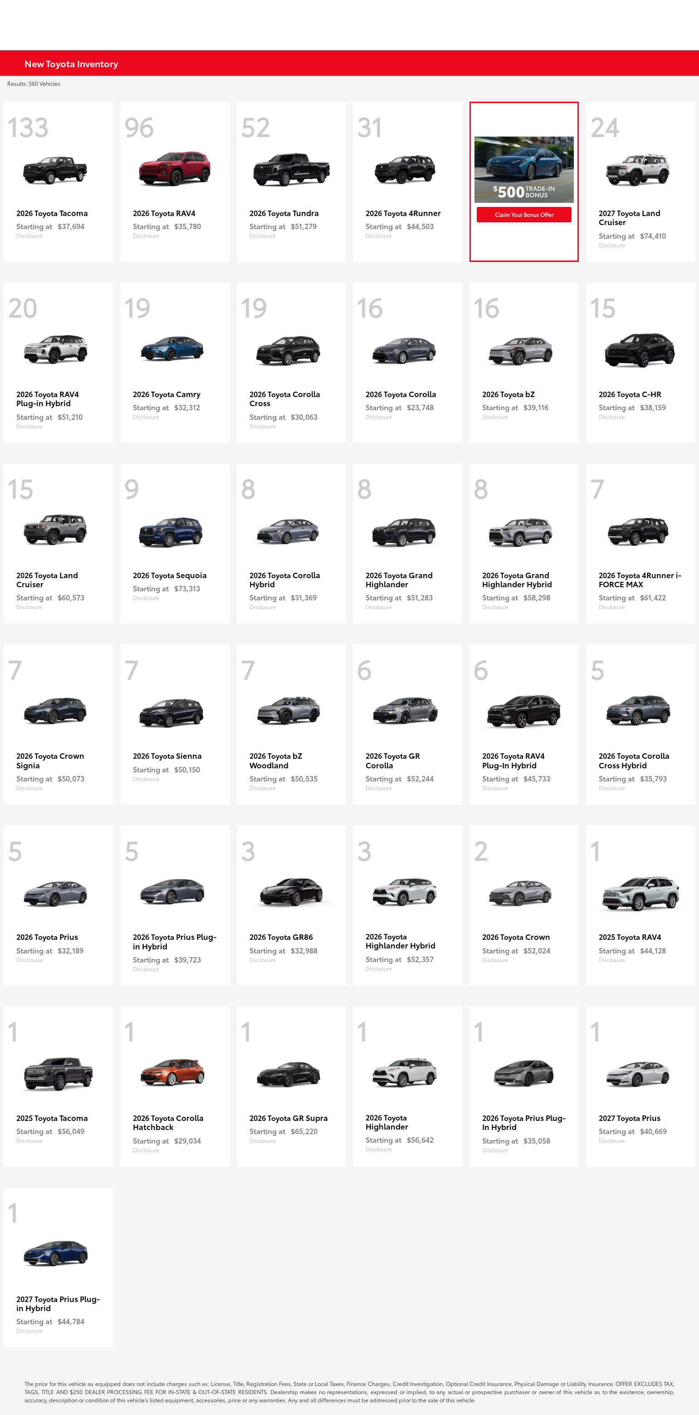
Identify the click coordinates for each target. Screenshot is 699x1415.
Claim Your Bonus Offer (524, 214)
